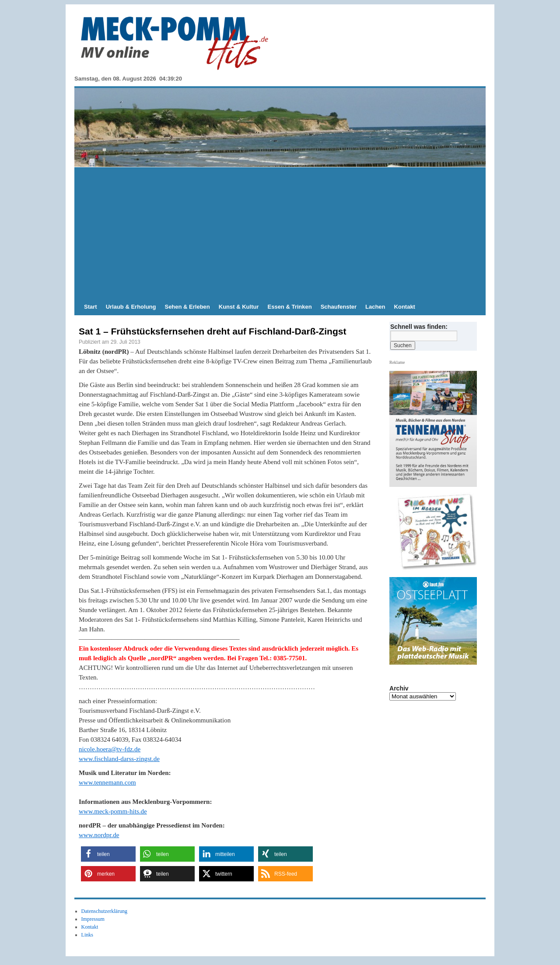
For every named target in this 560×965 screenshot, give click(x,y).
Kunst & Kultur (239, 306)
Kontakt (404, 306)
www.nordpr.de (99, 834)
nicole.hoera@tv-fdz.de (109, 749)
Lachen (375, 306)
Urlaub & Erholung (131, 306)
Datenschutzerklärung (104, 911)
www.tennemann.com (107, 782)
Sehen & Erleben (187, 306)
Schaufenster (339, 306)
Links (87, 935)
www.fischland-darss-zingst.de (119, 758)
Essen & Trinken (290, 306)
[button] (108, 854)
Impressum (93, 919)
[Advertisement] (280, 233)
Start (90, 306)
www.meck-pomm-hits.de (113, 811)
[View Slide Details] (436, 532)
